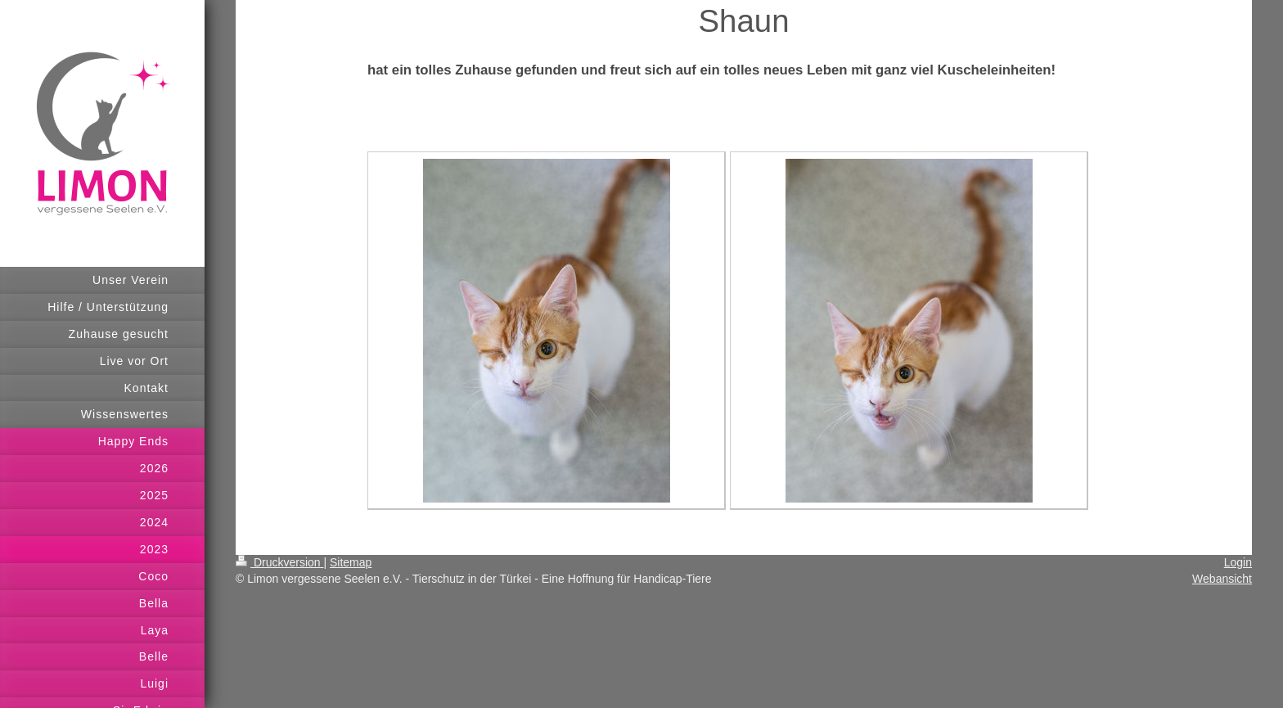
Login (1238, 562)
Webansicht (1222, 578)
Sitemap (350, 562)
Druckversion (279, 562)
